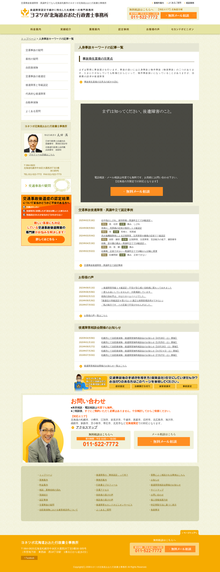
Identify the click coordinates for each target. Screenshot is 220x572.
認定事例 (124, 29)
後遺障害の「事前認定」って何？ (112, 475)
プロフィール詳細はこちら (42, 154)
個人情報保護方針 (159, 500)
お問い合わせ (157, 495)
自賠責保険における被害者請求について (58, 510)
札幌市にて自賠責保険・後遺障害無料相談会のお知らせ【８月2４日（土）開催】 (140, 351)
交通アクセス (102, 490)
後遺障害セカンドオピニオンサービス (114, 505)
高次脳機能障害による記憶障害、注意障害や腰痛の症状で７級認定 (133, 235)
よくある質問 (33, 111)
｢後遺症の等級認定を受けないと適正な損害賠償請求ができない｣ (132, 300)
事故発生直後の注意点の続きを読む (101, 82)
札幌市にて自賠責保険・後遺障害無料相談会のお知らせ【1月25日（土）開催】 (139, 342)
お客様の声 (153, 29)
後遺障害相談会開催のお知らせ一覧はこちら (105, 366)
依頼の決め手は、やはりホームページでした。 (123, 296)
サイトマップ (157, 490)
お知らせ (155, 480)
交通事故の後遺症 (36, 76)
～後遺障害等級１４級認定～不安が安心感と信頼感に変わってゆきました (136, 288)
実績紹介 (64, 29)
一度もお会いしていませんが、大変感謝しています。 (127, 292)
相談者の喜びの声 (104, 500)
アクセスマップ (86, 427)
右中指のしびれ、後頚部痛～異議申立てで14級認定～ (127, 220)
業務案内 (94, 29)
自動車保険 (32, 102)
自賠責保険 (32, 67)
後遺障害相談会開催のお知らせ (166, 485)
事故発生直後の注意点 (98, 58)
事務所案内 (101, 480)
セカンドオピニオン (182, 29)
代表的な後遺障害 (36, 93)
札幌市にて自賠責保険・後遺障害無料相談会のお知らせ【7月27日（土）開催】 (139, 355)
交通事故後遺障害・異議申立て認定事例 (103, 265)
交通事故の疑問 (34, 50)
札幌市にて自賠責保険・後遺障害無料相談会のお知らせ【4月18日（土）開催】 (139, 338)
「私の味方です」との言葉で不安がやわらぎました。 (127, 305)
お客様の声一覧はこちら (96, 315)
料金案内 (35, 29)
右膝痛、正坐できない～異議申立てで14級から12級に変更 (129, 251)
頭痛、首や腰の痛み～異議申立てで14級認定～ (123, 243)
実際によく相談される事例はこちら (168, 475)
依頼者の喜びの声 (104, 495)
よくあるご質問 (103, 510)
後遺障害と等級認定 (37, 85)
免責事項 (155, 510)
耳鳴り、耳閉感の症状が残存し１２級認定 (121, 228)
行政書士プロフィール (106, 485)
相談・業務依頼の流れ (50, 490)
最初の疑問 (32, 58)
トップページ (28, 38)
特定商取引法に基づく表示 (163, 505)
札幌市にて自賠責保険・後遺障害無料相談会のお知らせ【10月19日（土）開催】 (140, 346)
